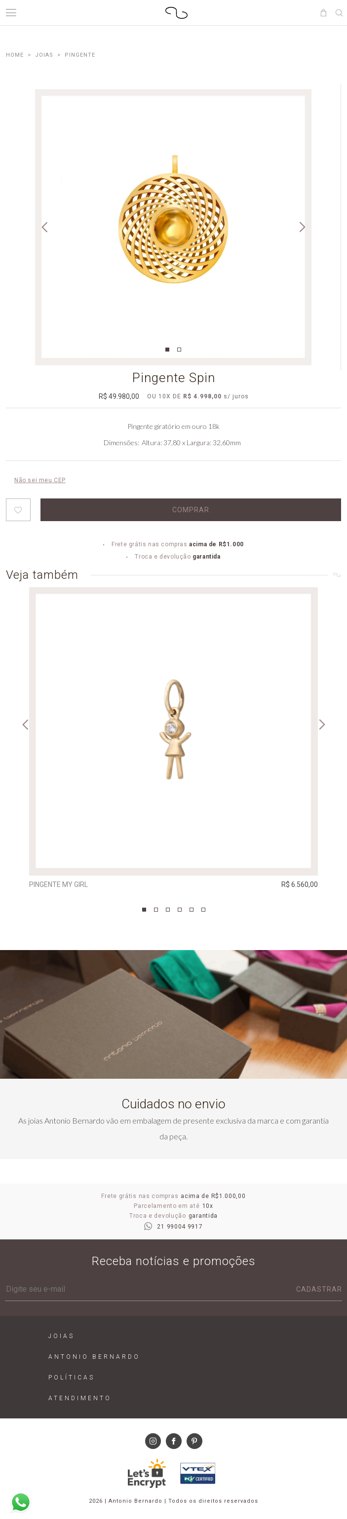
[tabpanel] (173, 227)
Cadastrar (319, 1289)
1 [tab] (167, 350)
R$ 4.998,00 (202, 396)
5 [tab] (191, 910)
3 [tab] (168, 910)
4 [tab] (180, 910)
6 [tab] (203, 910)
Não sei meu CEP (40, 480)
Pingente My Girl (58, 884)
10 (164, 396)
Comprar (190, 510)
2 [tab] (179, 350)
